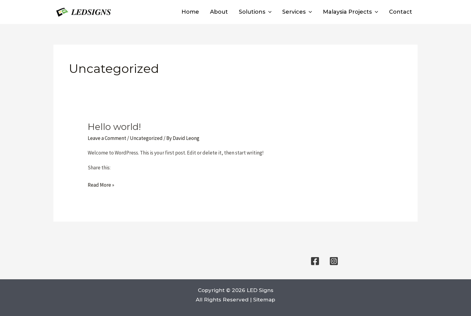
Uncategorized (146, 138)
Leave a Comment (107, 138)
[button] (268, 11)
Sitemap (264, 300)
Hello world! (114, 126)
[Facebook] (315, 261)
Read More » (101, 185)
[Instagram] (333, 261)
